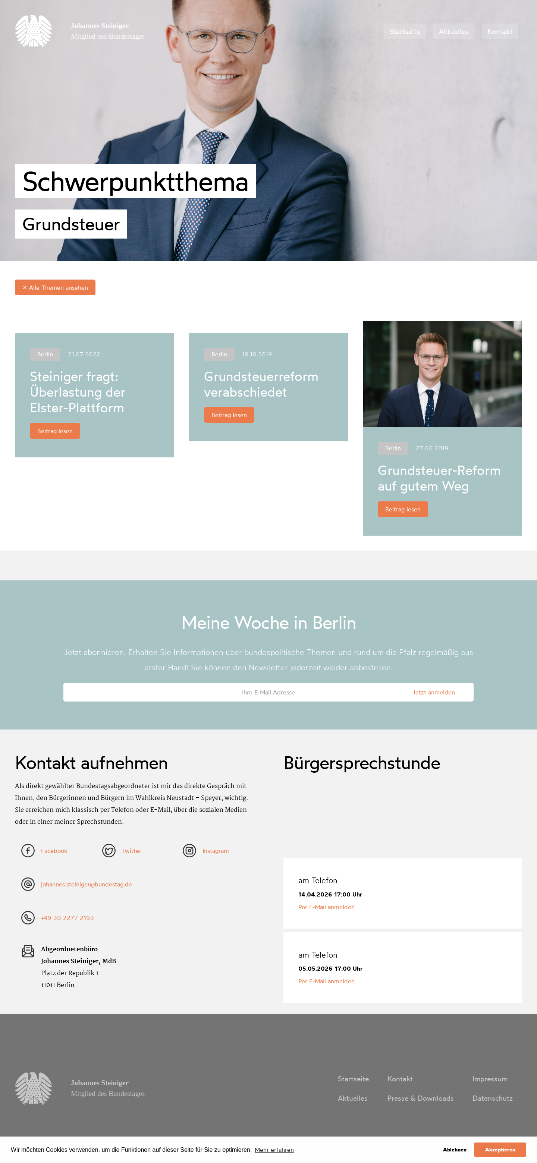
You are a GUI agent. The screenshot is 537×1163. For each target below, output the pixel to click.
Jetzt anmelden (433, 692)
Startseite (404, 31)
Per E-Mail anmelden (326, 907)
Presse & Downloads (420, 1098)
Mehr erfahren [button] (274, 1149)
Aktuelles (454, 31)
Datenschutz (492, 1098)
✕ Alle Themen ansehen (55, 287)
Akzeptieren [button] (500, 1149)
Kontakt (500, 31)
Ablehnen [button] (455, 1149)
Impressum (490, 1078)
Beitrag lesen (55, 431)
